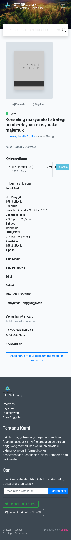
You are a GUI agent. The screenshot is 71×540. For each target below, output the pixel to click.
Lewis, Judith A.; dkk (21, 136)
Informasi (9, 404)
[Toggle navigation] (63, 6)
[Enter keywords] (26, 491)
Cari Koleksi (58, 491)
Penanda (18, 104)
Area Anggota (12, 417)
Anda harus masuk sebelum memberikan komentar (37, 358)
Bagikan (37, 104)
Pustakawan (11, 413)
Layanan (8, 408)
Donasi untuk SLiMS (20, 504)
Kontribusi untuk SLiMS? (23, 512)
